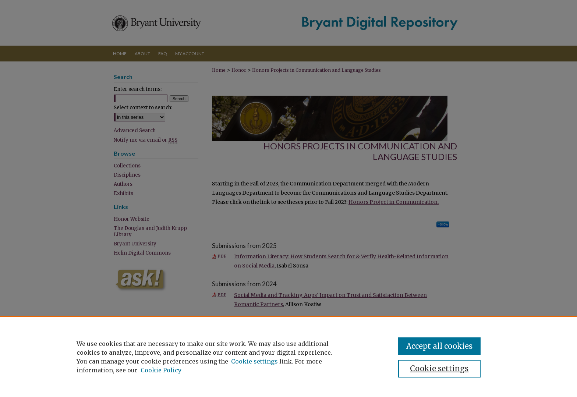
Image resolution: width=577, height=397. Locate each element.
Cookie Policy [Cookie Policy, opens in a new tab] (161, 370)
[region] (288, 356)
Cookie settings (254, 361)
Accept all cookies (439, 346)
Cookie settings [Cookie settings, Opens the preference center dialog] (439, 368)
